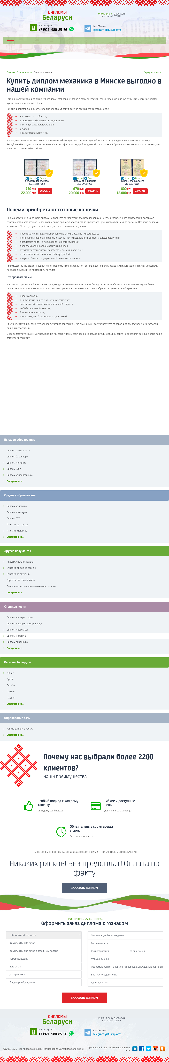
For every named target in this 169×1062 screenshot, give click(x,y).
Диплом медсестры (17, 629)
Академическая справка (20, 562)
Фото (32, 178)
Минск (10, 673)
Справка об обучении (18, 574)
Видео (43, 178)
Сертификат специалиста (21, 580)
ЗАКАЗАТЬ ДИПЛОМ (84, 888)
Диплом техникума (17, 512)
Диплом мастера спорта (20, 617)
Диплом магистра (16, 463)
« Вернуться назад (152, 72)
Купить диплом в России (20, 728)
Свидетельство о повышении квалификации (31, 586)
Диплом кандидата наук (20, 475)
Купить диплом (105, 14)
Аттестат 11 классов (17, 524)
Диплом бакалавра (17, 456)
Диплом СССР (14, 469)
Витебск (11, 685)
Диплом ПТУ (13, 518)
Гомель (10, 691)
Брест (10, 679)
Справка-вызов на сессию (21, 568)
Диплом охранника (17, 642)
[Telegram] (102, 28)
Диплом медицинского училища (24, 623)
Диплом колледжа (17, 506)
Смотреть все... (15, 481)
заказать (45, 191)
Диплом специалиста (18, 450)
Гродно (10, 697)
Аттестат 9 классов (17, 530)
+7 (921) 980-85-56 (56, 29)
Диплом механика (17, 636)
